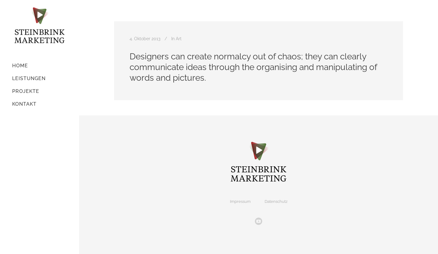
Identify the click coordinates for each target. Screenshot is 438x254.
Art (179, 38)
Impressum (240, 201)
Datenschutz (276, 201)
